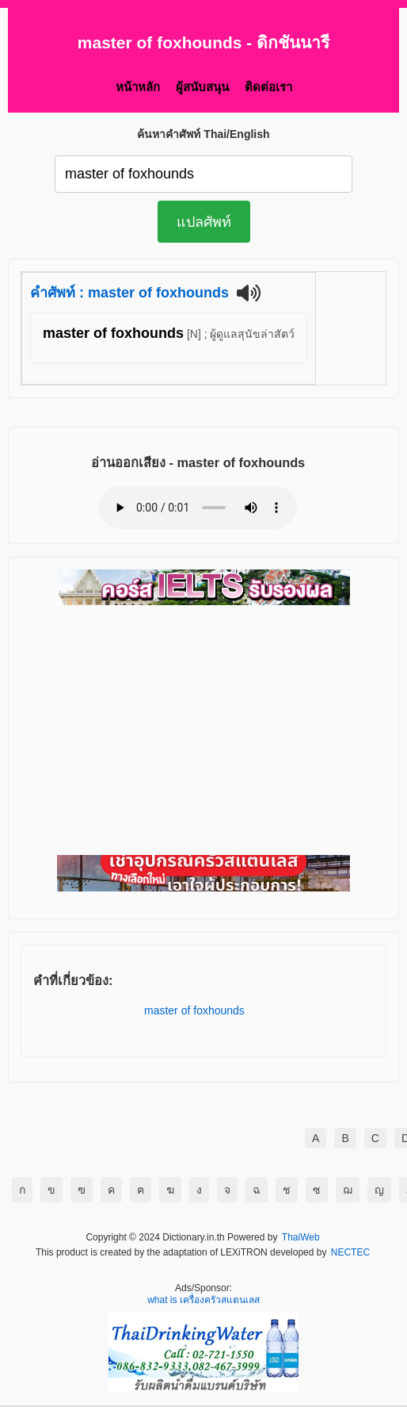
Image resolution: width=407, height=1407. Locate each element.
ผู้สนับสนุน (202, 87)
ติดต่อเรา (268, 87)
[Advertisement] (203, 731)
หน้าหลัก (138, 87)
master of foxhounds (194, 1010)
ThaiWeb (301, 1238)
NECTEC (350, 1253)
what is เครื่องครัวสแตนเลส (203, 1301)
